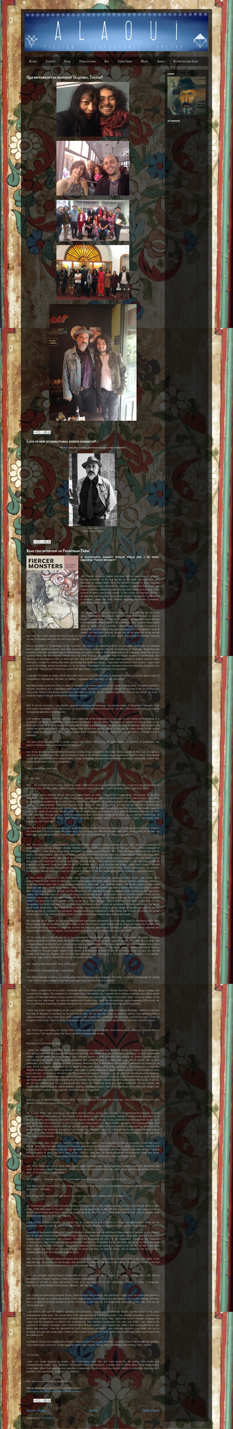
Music (144, 61)
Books (33, 61)
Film (67, 61)
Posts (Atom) (48, 1418)
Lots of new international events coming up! (61, 441)
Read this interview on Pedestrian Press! (58, 551)
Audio (161, 61)
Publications (87, 61)
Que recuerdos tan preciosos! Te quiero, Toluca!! (64, 77)
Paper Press (125, 61)
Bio (106, 61)
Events (50, 61)
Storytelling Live (185, 61)
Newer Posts (35, 1410)
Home (93, 1410)
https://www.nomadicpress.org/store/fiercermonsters (53, 1391)
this (66, 447)
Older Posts (150, 1410)
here (69, 1381)
